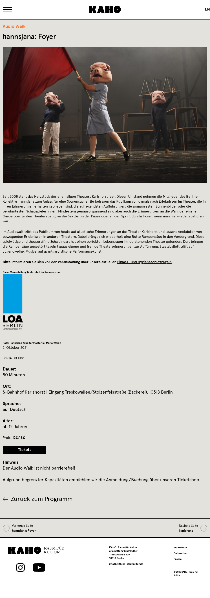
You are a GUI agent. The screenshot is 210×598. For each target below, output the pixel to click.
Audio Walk (14, 26)
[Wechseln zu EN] (207, 9)
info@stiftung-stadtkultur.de (126, 564)
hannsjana (26, 201)
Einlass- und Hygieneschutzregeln (144, 262)
